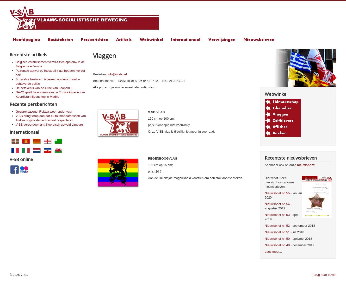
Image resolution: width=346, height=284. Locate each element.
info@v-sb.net (117, 74)
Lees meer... (273, 251)
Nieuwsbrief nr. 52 (277, 225)
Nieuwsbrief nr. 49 (277, 245)
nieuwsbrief (305, 165)
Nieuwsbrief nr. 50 (277, 238)
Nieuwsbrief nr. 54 (277, 204)
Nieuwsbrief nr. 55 (277, 193)
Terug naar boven (324, 275)
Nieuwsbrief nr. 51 (277, 232)
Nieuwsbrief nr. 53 (277, 215)
